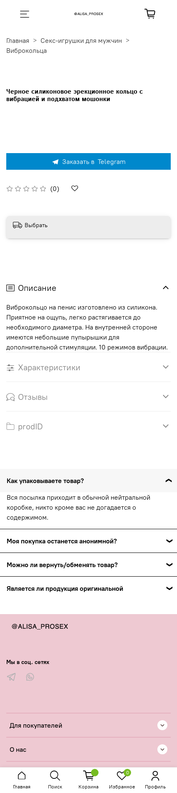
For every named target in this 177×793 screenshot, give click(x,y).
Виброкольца (26, 50)
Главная (17, 40)
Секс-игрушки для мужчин (81, 40)
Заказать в (88, 161)
